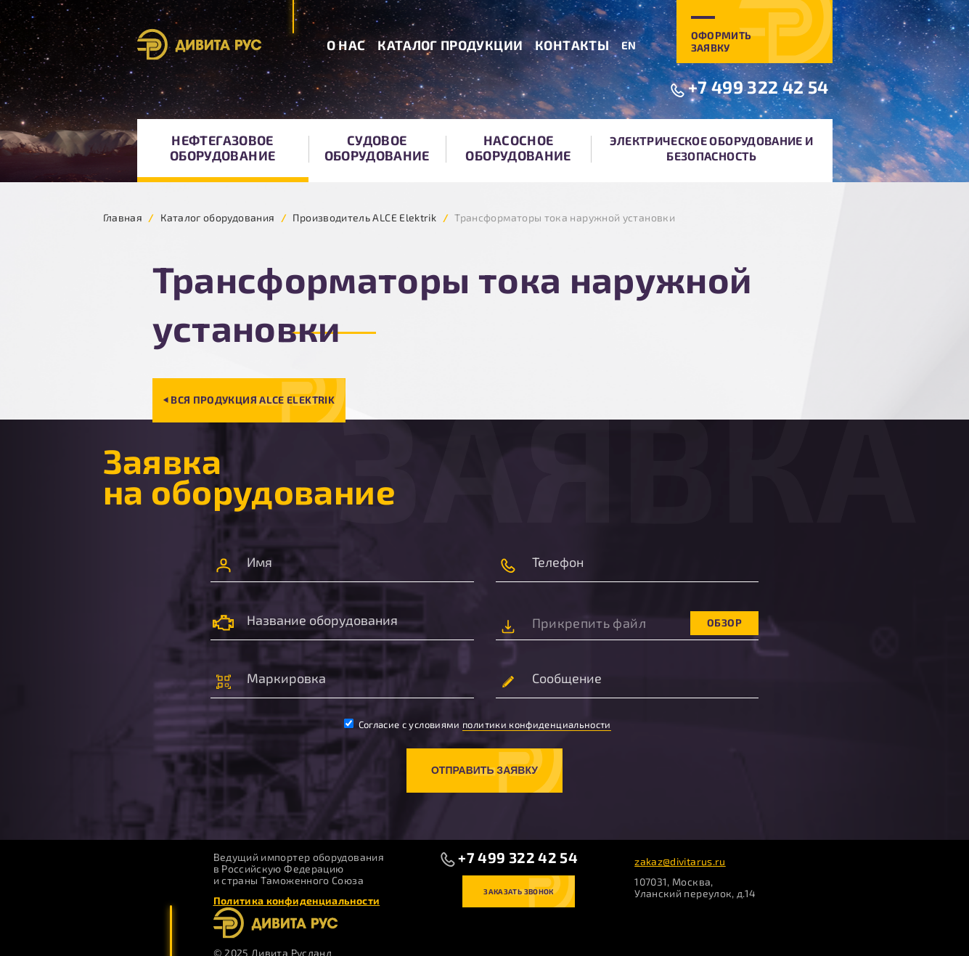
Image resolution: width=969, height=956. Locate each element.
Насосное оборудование (518, 147)
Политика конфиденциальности (296, 900)
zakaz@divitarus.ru (679, 861)
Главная (123, 217)
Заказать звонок (518, 891)
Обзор (724, 622)
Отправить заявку (484, 770)
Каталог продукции (450, 45)
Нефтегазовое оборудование (222, 147)
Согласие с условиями (477, 724)
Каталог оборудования (217, 217)
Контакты (572, 45)
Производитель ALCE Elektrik (364, 217)
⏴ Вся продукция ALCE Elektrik (249, 399)
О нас (346, 45)
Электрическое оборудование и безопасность (711, 148)
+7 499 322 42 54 (758, 86)
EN (629, 45)
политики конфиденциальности (536, 724)
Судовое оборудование (377, 147)
